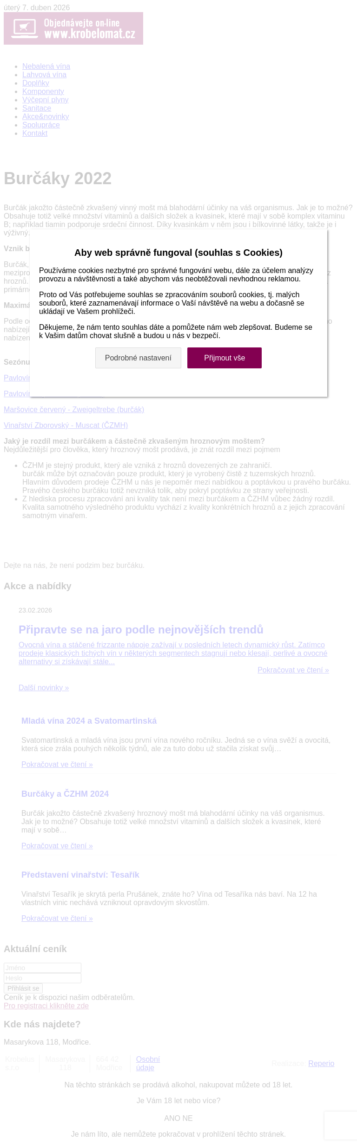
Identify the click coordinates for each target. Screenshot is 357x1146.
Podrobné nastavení (138, 358)
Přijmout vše (224, 358)
